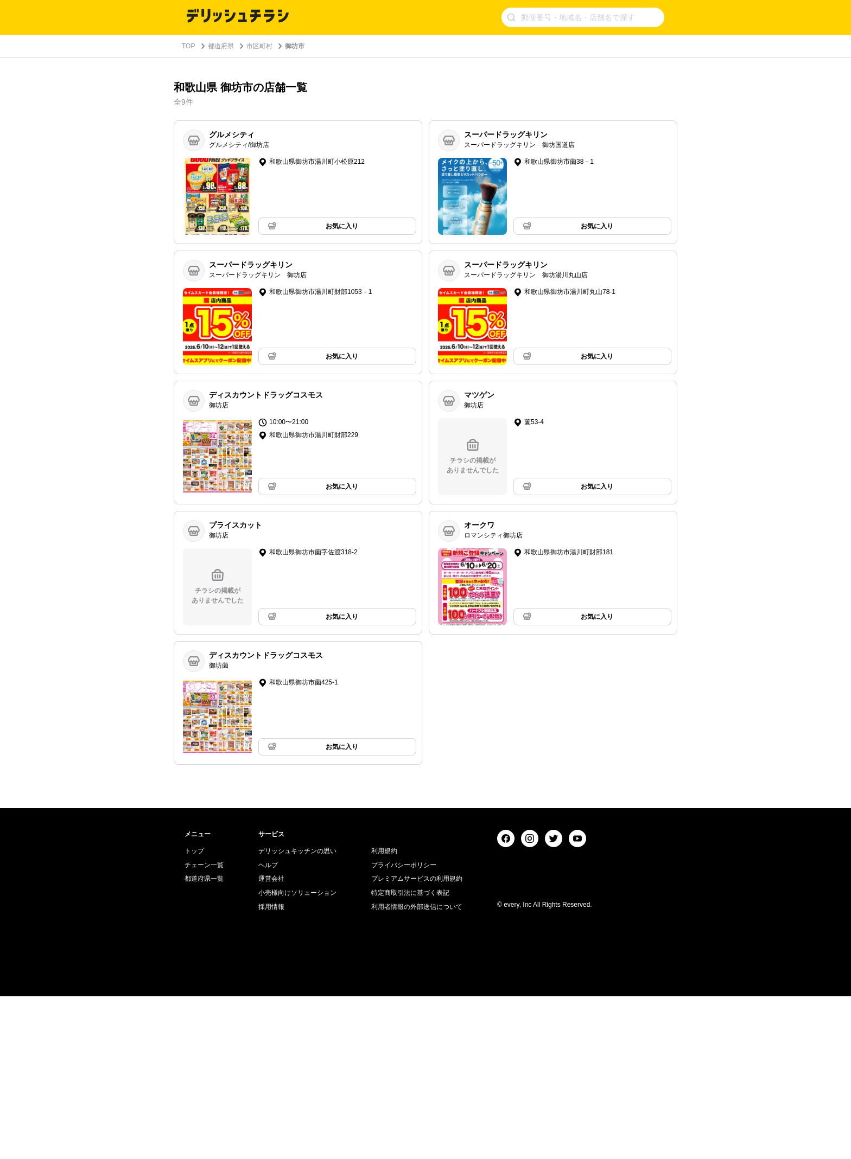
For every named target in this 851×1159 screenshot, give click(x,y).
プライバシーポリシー (403, 1028)
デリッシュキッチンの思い (297, 1013)
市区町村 (259, 46)
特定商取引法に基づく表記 (410, 1055)
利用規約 (384, 1013)
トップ (194, 1013)
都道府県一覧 (204, 1041)
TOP (188, 46)
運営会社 (271, 1041)
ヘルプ (268, 1028)
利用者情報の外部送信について (416, 1069)
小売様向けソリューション (297, 1055)
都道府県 (221, 46)
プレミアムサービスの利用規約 (416, 1041)
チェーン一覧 (204, 1028)
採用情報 (271, 1069)
